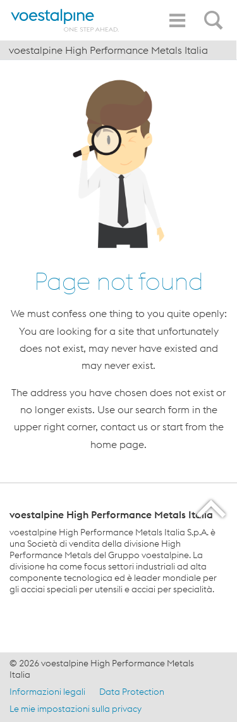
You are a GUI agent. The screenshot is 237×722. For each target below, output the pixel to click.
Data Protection (131, 691)
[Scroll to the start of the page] (212, 508)
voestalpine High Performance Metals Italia (108, 50)
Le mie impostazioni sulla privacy (75, 708)
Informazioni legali (47, 691)
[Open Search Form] (215, 13)
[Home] (65, 20)
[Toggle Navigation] (177, 20)
